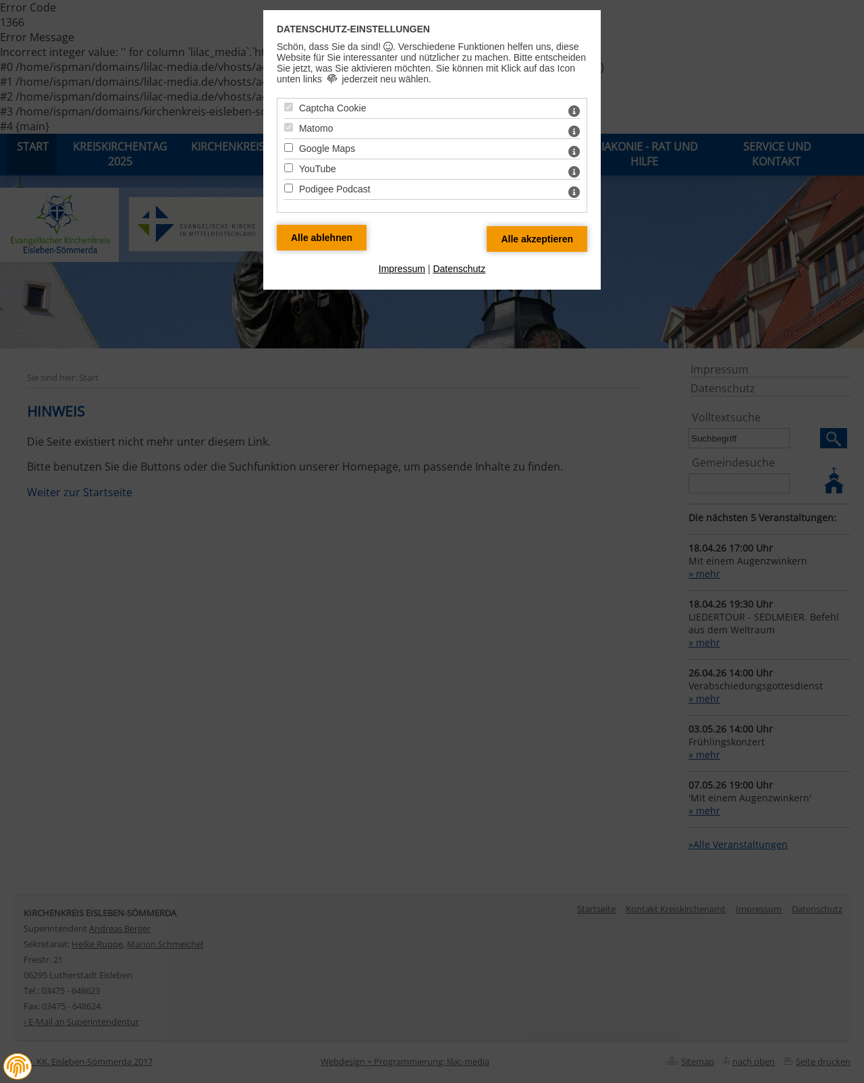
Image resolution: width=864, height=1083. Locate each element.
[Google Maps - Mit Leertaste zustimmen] (288, 147)
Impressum (402, 268)
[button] (17, 1067)
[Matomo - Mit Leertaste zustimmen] (288, 127)
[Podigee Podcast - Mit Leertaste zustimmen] (288, 188)
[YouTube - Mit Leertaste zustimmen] (288, 167)
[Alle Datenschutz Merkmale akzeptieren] (537, 239)
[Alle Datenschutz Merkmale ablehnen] (322, 237)
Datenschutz (459, 268)
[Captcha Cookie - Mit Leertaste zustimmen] (288, 107)
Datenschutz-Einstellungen (353, 29)
